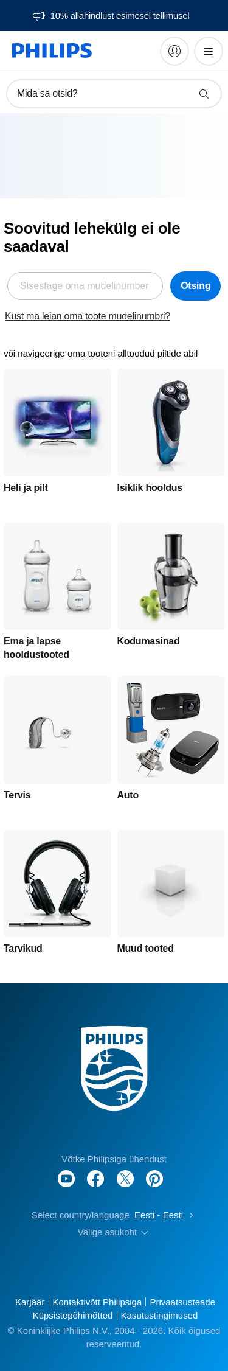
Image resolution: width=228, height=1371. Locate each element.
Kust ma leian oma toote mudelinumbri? (87, 316)
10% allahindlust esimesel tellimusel (119, 16)
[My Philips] (174, 51)
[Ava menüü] (208, 51)
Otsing (195, 286)
